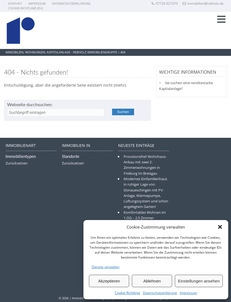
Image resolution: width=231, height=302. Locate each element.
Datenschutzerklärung (160, 292)
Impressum (188, 292)
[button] (220, 227)
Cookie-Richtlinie (127, 292)
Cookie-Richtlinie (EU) (25, 8)
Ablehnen (152, 281)
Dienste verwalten (105, 267)
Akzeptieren (109, 281)
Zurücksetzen (17, 163)
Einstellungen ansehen (199, 281)
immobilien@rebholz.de (203, 3)
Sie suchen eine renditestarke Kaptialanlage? (186, 85)
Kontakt (15, 3)
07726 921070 (164, 3)
